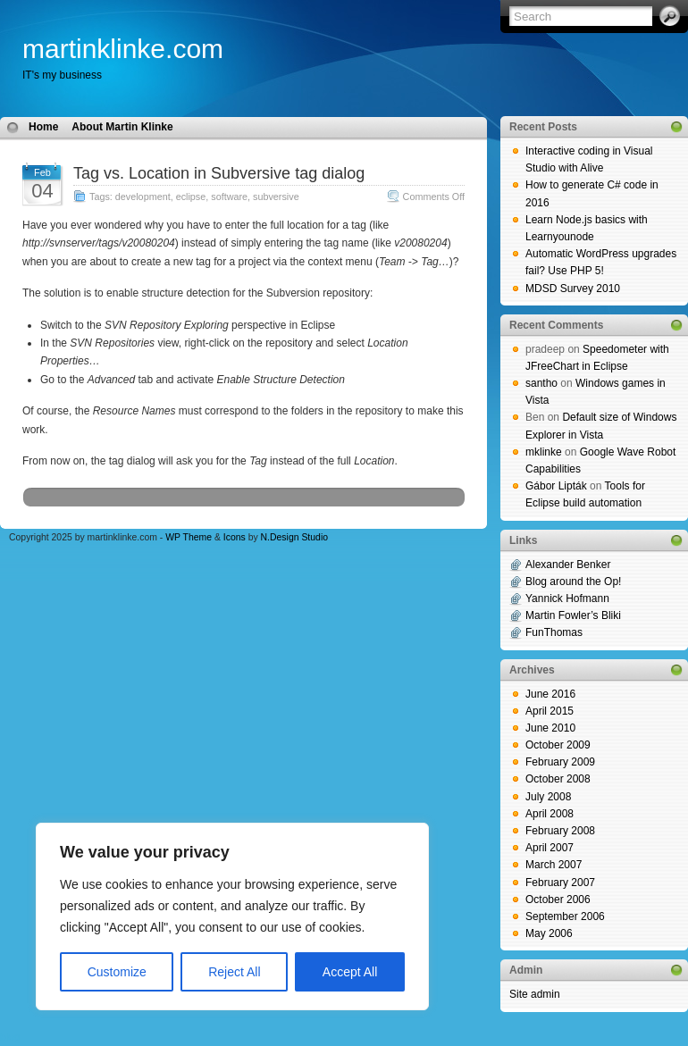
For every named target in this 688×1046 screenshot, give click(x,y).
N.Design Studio (294, 537)
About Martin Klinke (121, 127)
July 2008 (548, 797)
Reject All (234, 972)
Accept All (350, 972)
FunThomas (554, 632)
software (229, 196)
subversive (276, 196)
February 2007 (560, 882)
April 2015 (549, 711)
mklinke (543, 452)
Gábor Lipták (556, 486)
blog (10, 1037)
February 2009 (560, 762)
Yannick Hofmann (567, 598)
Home (43, 127)
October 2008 (558, 779)
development (143, 196)
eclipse (191, 196)
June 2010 (550, 728)
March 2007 (553, 864)
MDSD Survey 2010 (572, 288)
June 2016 (550, 694)
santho (541, 383)
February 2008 (560, 830)
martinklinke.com (122, 48)
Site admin (534, 994)
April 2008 (549, 814)
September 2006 (565, 916)
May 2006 (549, 933)
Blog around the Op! (573, 581)
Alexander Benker (567, 564)
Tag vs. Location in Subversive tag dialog (219, 173)
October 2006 (558, 899)
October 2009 (558, 745)
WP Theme (188, 537)
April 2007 (549, 847)
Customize (117, 972)
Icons (234, 537)
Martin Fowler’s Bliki (573, 615)
